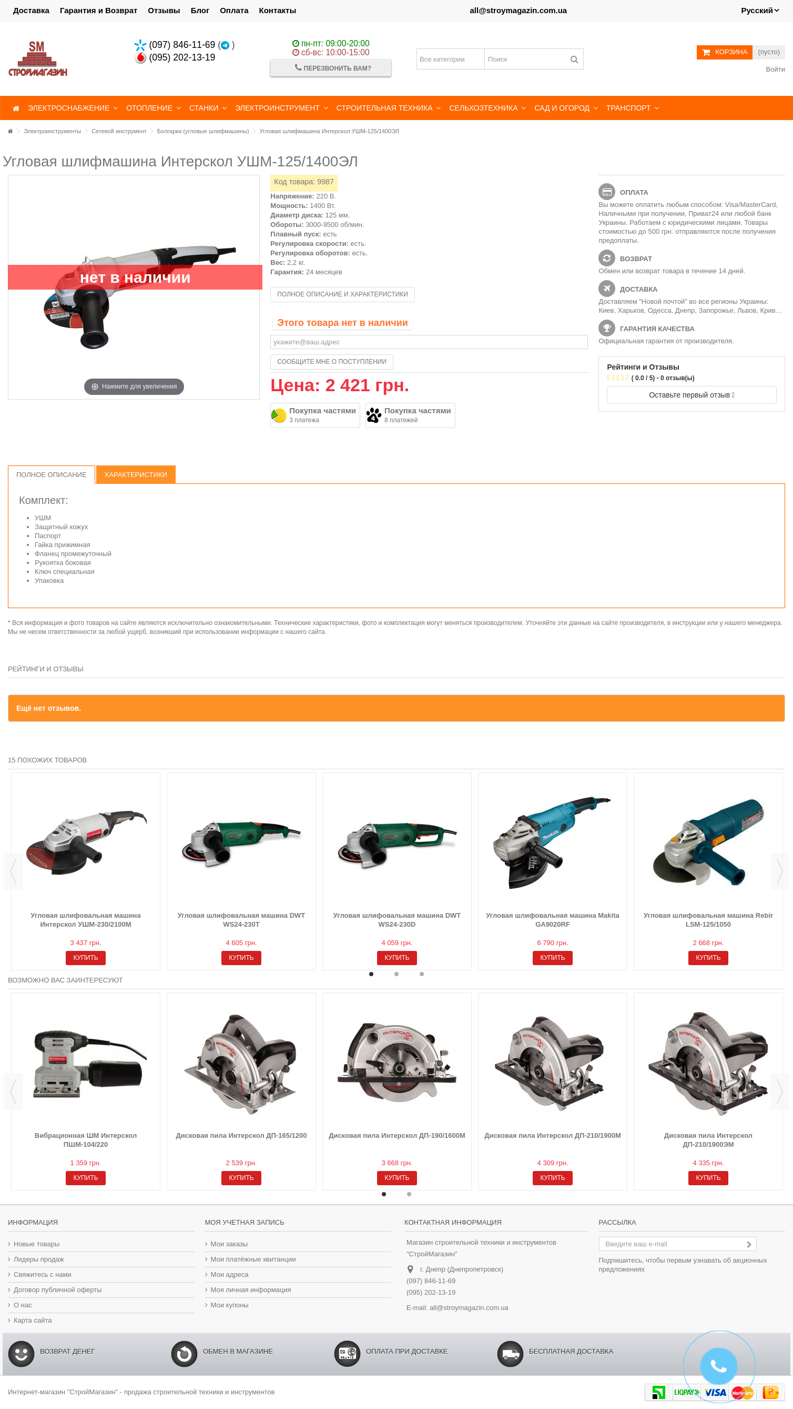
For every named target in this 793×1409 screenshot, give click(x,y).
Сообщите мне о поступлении (332, 361)
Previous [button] (13, 871)
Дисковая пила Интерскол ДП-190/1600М (397, 1135)
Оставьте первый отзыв (692, 395)
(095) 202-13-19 (175, 57)
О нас (23, 1305)
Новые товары (36, 1244)
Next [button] (779, 871)
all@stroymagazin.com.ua (518, 10)
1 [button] (371, 974)
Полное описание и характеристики (342, 294)
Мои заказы (229, 1244)
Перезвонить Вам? (333, 67)
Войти (774, 69)
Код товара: (294, 181)
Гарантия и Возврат (98, 10)
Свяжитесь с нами (43, 1274)
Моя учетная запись (244, 1222)
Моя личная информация (251, 1290)
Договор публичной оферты (58, 1290)
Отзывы (164, 10)
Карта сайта (33, 1320)
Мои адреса (230, 1274)
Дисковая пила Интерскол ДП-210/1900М (552, 1135)
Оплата (234, 10)
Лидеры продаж (39, 1259)
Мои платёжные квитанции (253, 1259)
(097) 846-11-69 (175, 44)
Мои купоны (230, 1305)
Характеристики (136, 475)
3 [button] (422, 974)
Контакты (278, 10)
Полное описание (51, 475)
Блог (200, 10)
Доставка (31, 10)
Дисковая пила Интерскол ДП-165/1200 (241, 1135)
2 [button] (396, 974)
